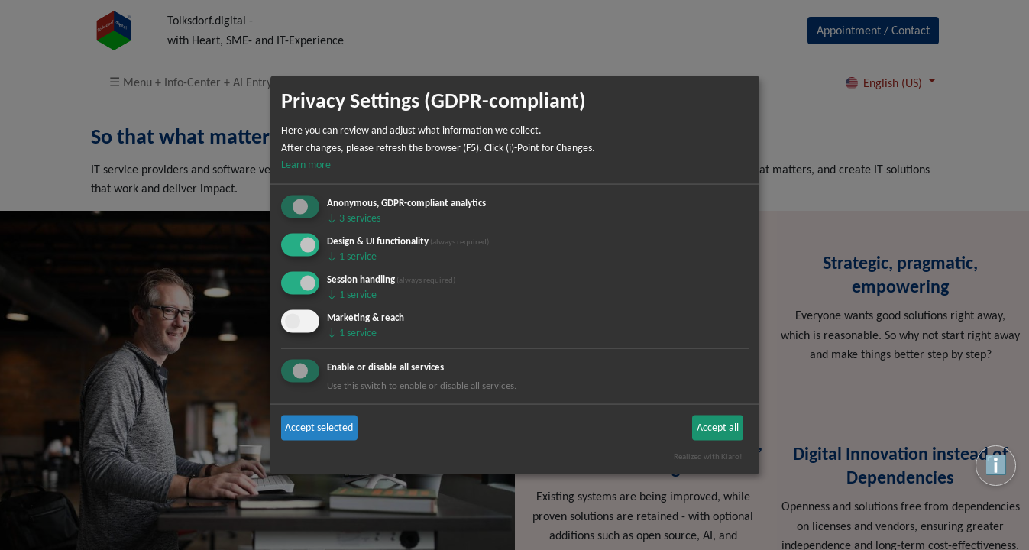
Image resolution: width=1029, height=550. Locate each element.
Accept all (718, 427)
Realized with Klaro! (708, 456)
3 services (353, 218)
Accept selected (319, 427)
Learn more (306, 164)
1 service (352, 256)
